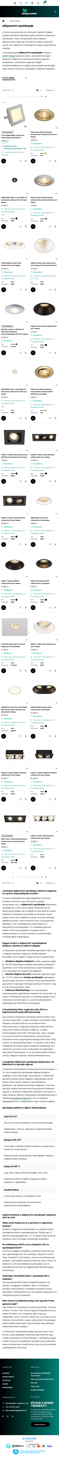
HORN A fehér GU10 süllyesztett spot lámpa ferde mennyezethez (44, 264)
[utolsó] (46, 96)
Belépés (5, 1373)
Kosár (5, 1384)
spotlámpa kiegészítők (21, 1098)
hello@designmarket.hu (16, 1410)
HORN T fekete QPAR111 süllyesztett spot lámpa (10, 582)
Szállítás (35, 1386)
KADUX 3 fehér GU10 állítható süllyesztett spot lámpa (42, 837)
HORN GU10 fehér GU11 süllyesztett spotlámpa (40, 519)
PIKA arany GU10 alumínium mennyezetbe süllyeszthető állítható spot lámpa (42, 391)
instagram (12, 1416)
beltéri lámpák (15, 21)
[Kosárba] (3, 161)
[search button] (20, 3)
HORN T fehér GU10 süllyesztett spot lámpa (43, 645)
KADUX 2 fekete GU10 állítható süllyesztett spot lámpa (13, 519)
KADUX (13, 475)
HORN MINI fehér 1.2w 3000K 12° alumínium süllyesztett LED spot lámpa (14, 391)
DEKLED (13, 346)
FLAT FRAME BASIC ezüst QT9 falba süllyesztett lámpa (12, 136)
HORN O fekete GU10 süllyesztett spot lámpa (43, 327)
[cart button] (44, 3)
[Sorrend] (50, 90)
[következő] (42, 96)
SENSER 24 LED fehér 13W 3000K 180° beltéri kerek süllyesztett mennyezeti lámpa (14, 709)
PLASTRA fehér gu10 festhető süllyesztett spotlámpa (13, 645)
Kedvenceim (7, 1387)
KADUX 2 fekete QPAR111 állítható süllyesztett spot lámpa (44, 774)
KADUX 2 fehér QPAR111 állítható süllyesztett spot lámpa (13, 774)
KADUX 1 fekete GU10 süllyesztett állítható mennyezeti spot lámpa (14, 456)
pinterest (7, 1416)
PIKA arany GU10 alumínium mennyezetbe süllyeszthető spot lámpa (44, 134)
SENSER (13, 730)
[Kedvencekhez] (20, 161)
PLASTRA (14, 665)
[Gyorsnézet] (26, 161)
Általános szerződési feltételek (40, 1374)
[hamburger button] (14, 3)
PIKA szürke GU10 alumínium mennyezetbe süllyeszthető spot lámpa (44, 199)
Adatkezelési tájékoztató (42, 1379)
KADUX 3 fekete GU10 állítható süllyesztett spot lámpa (42, 456)
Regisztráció (8, 1377)
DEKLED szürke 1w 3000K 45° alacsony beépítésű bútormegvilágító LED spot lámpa (14, 331)
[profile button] (38, 3)
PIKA (41, 155)
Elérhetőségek (37, 1390)
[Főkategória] (3, 21)
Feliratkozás (40, 1424)
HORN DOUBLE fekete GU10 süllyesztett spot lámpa (41, 708)
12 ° (3, 215)
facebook (2, 1416)
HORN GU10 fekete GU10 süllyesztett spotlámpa (40, 582)
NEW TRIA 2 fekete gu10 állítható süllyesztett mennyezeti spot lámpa (14, 841)
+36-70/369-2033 (55, 11)
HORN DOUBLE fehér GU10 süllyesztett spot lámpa (11, 264)
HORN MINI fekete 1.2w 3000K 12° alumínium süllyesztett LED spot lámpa (14, 199)
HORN (12, 220)
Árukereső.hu (29, 1441)
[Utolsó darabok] (7, 132)
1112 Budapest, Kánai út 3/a (16, 1403)
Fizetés (34, 1383)
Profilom (6, 1380)
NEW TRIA (14, 862)
